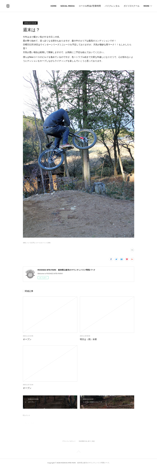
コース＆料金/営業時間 (69, 6)
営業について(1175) (29, 242)
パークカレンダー (131, 6)
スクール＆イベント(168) (42, 242)
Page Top (78, 452)
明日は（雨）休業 (88, 339)
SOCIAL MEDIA (46, 6)
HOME (33, 6)
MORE (146, 6)
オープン (27, 339)
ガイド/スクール (111, 6)
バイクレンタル (91, 6)
